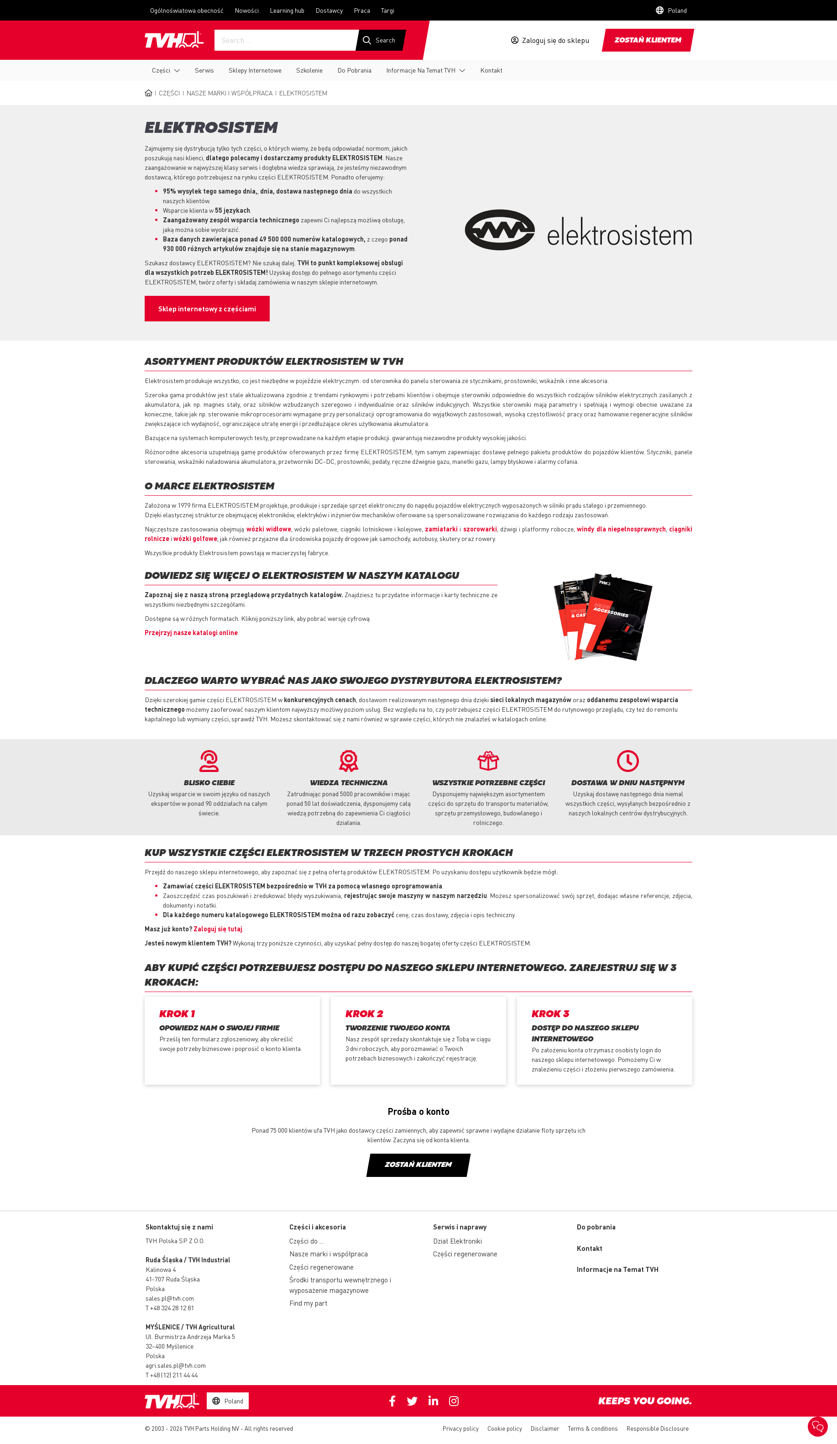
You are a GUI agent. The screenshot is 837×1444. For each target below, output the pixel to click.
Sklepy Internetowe (255, 70)
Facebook (392, 1401)
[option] (209, 784)
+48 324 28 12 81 (172, 1307)
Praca (362, 10)
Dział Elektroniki (457, 1240)
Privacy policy (461, 1428)
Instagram (453, 1401)
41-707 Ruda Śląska (173, 1279)
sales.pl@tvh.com (170, 1298)
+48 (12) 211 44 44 (174, 1374)
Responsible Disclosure (658, 1428)
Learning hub (287, 10)
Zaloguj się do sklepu (555, 40)
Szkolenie (309, 70)
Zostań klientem (648, 40)
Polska (155, 1288)
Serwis (204, 70)
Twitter (412, 1401)
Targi (387, 10)
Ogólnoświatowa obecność (187, 10)
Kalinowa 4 (161, 1269)
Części (161, 70)
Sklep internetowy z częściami (207, 308)
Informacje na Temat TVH (618, 1269)
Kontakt (491, 70)
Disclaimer (545, 1428)
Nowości (247, 10)
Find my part (308, 1302)
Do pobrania (596, 1226)
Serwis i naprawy (460, 1226)
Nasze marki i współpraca (229, 93)
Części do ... (306, 1240)
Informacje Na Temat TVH (420, 70)
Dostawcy (329, 10)
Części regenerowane (321, 1266)
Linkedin (433, 1401)
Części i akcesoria (317, 1226)
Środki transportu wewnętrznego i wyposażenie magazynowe (340, 1285)
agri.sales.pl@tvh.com (176, 1365)
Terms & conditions (593, 1428)
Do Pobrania (354, 70)
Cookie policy (504, 1428)
